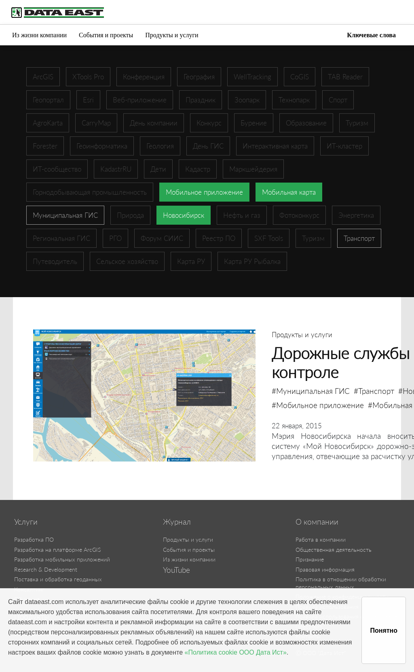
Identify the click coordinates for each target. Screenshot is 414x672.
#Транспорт (374, 391)
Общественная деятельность (334, 549)
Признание (310, 559)
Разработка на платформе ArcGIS (57, 549)
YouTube (176, 570)
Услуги (26, 521)
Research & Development (45, 569)
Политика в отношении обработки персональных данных (341, 583)
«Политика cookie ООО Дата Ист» (236, 652)
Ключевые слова (371, 35)
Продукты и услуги (171, 35)
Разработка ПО (34, 539)
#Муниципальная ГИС (311, 391)
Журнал (177, 521)
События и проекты (106, 35)
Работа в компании (321, 539)
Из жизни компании (39, 35)
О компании (317, 521)
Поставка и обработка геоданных (58, 579)
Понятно (383, 630)
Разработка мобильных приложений (62, 559)
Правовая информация (325, 569)
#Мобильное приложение (318, 405)
